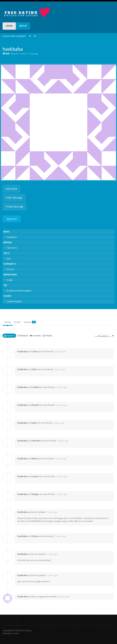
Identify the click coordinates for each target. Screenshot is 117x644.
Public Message (14, 197)
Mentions (24, 335)
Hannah (36, 440)
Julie (34, 422)
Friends (30, 322)
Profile (17, 322)
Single (10, 279)
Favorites (37, 335)
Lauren (35, 476)
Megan (35, 494)
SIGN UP (23, 25)
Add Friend (11, 188)
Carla (34, 351)
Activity (7, 322)
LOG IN (9, 25)
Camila (35, 387)
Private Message (14, 206)
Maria (35, 458)
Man (9, 258)
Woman (10, 269)
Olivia (35, 536)
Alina (34, 369)
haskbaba (22, 351)
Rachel (35, 404)
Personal (10, 335)
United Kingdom (14, 301)
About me (11, 218)
